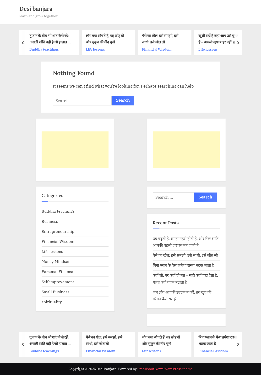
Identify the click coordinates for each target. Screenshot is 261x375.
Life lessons (95, 49)
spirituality (52, 301)
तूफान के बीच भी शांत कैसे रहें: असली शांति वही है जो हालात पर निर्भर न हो (50, 39)
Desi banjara (35, 8)
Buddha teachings (44, 49)
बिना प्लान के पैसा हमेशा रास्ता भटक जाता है (183, 265)
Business (50, 221)
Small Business (55, 291)
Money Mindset (56, 261)
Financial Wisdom (157, 49)
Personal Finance (57, 271)
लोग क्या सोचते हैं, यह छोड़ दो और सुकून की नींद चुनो (105, 39)
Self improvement (58, 281)
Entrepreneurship (58, 231)
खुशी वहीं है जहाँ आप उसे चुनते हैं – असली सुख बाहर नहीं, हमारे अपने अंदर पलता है (218, 39)
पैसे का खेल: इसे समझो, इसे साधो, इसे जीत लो (160, 39)
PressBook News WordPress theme (165, 369)
